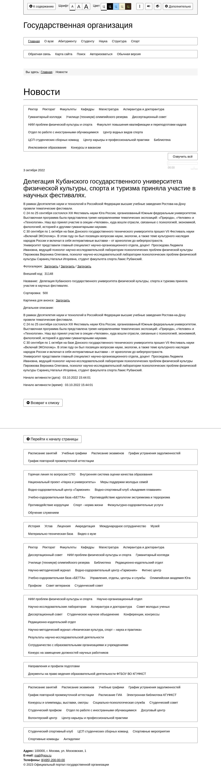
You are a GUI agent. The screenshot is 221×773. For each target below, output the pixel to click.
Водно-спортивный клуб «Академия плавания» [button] (128, 489)
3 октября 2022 (34, 170)
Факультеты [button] (68, 109)
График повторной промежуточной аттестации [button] (61, 461)
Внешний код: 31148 (38, 273)
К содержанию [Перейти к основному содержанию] (41, 6)
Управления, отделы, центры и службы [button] (117, 578)
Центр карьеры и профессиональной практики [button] (116, 140)
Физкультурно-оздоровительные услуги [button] (135, 505)
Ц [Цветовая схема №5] (128, 6)
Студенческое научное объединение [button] (93, 614)
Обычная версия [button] (129, 54)
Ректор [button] (33, 109)
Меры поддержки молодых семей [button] (124, 482)
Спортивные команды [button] (43, 739)
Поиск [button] (81, 54)
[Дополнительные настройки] (157, 6)
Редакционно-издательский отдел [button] (139, 562)
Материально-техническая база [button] (50, 533)
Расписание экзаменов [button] (107, 453)
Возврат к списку (43, 403)
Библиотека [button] (162, 140)
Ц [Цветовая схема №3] (116, 6)
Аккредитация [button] (85, 526)
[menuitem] (34, 41)
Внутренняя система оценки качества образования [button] (116, 474)
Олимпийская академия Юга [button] (170, 578)
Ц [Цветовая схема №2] (110, 6)
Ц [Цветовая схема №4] (122, 6)
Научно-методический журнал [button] (49, 570)
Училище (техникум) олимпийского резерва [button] (96, 117)
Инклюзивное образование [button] (47, 147)
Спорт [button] (135, 41)
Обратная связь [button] (39, 54)
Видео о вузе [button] (87, 533)
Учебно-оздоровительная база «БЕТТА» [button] (56, 497)
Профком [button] (34, 585)
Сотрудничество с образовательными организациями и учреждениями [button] (78, 645)
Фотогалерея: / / (57, 266)
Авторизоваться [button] (101, 54)
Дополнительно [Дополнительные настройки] (178, 6)
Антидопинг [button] (72, 739)
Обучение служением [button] (43, 512)
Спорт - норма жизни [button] (88, 505)
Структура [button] (119, 41)
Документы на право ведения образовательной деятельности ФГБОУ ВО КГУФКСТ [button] (87, 673)
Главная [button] (34, 41)
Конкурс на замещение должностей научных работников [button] (68, 652)
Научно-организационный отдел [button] (119, 599)
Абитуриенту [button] (67, 41)
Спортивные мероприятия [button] (151, 731)
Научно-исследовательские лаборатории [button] (57, 606)
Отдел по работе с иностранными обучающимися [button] (63, 132)
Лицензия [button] (64, 526)
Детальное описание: (39, 307)
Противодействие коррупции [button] (48, 505)
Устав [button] (49, 526)
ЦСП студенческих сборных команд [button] (53, 140)
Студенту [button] (87, 41)
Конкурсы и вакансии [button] (86, 147)
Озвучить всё (183, 156)
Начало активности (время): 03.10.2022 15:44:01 (58, 385)
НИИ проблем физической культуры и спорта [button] (60, 124)
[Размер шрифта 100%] (72, 6)
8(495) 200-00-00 (53, 760)
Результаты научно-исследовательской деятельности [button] (66, 637)
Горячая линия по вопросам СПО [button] (51, 474)
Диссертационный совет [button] (149, 117)
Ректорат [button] (48, 109)
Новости (61, 72)
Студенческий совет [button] (89, 585)
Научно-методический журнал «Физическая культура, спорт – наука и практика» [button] (85, 629)
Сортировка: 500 (35, 293)
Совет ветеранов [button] (58, 585)
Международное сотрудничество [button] (123, 526)
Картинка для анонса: (46, 300)
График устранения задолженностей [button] (154, 453)
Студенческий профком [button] (45, 710)
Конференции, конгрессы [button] (142, 614)
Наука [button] (103, 41)
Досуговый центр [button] (153, 710)
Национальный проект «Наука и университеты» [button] (62, 482)
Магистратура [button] (109, 109)
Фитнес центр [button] (151, 570)
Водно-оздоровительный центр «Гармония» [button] (59, 489)
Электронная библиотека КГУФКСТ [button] (152, 695)
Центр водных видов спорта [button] (123, 132)
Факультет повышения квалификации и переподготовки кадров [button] (141, 124)
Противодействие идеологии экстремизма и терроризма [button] (130, 497)
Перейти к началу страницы (52, 439)
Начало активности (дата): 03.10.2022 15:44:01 (57, 377)
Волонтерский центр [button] (42, 718)
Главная (46, 72)
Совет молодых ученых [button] (153, 606)
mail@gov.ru (42, 755)
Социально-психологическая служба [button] (119, 702)
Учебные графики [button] (74, 453)
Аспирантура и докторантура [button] (143, 109)
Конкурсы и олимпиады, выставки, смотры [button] (58, 702)
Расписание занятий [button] (42, 453)
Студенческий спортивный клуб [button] (50, 731)
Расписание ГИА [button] (110, 695)
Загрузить (51, 266)
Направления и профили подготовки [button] (54, 666)
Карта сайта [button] (63, 54)
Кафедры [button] (87, 109)
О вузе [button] (49, 41)
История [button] (34, 526)
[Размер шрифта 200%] (86, 6)
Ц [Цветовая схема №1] (104, 7)
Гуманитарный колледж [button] (44, 117)
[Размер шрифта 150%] (78, 6)
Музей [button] (155, 526)
